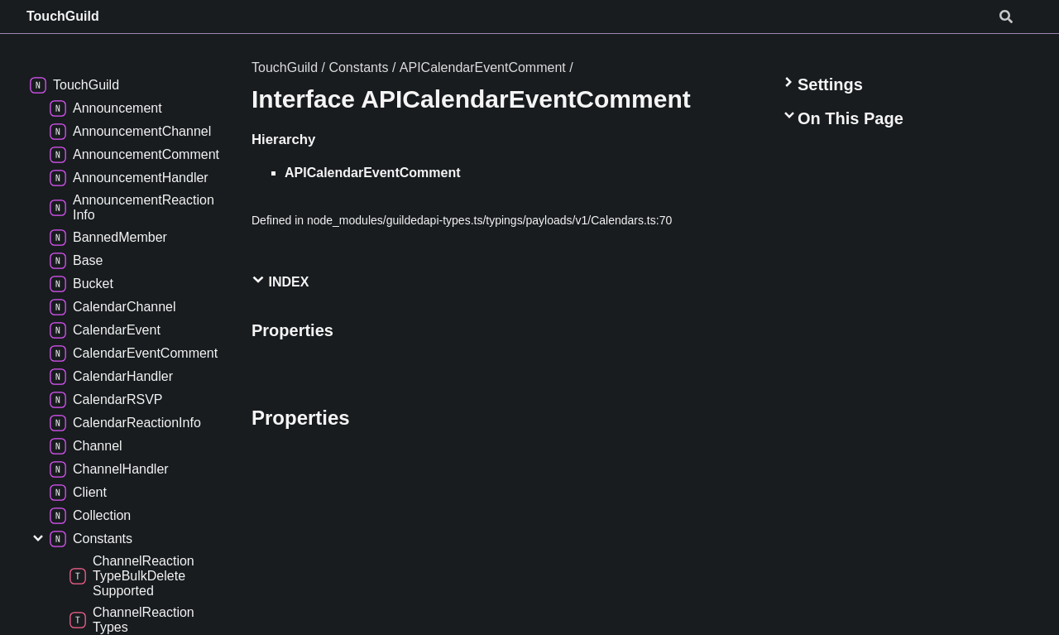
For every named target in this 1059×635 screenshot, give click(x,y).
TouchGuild (62, 16)
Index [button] (280, 281)
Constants (358, 67)
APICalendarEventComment (483, 67)
